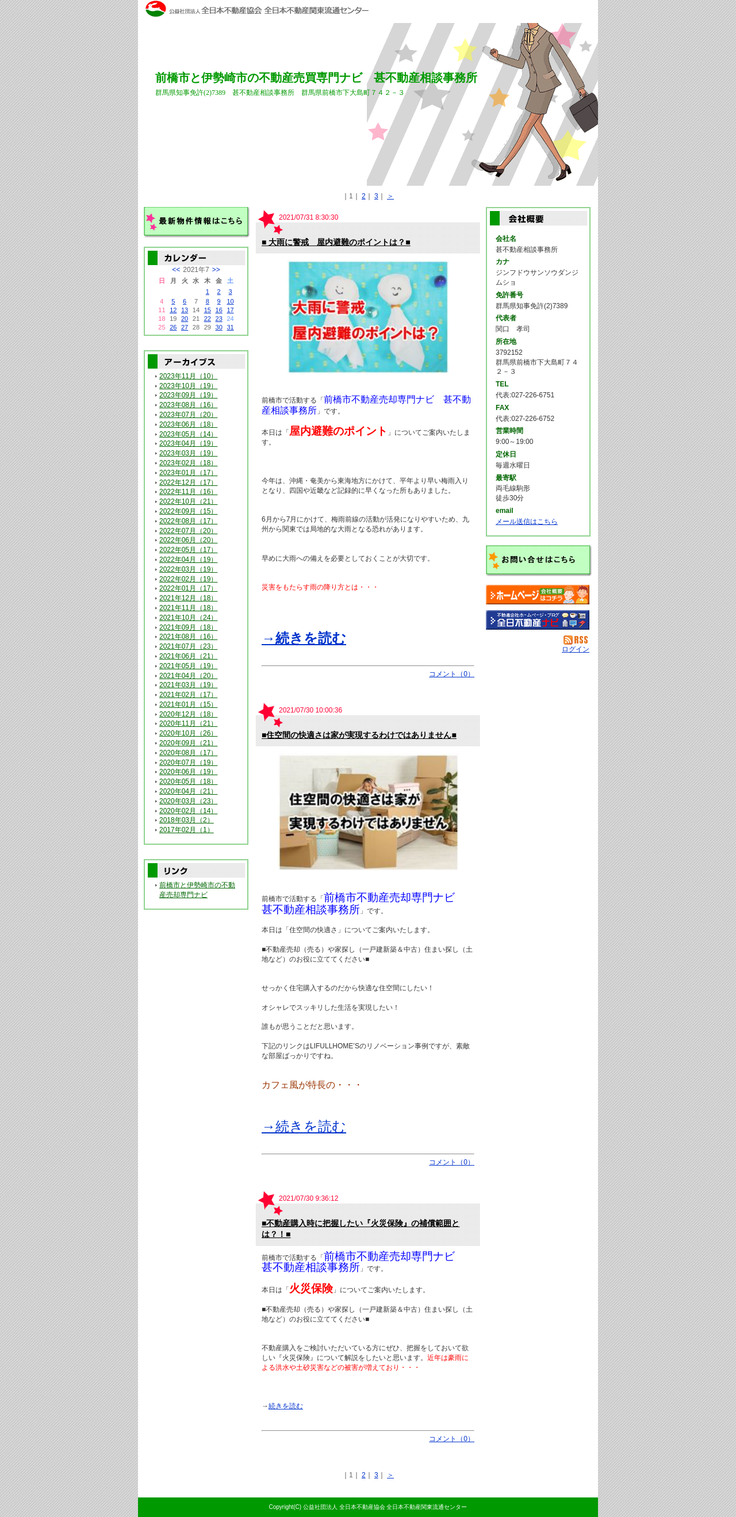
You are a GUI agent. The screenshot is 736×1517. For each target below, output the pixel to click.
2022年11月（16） (188, 492)
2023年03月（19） (188, 453)
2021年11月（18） (188, 608)
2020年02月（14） (188, 811)
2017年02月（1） (186, 830)
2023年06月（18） (188, 424)
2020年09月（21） (188, 743)
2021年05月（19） (188, 666)
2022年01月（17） (188, 588)
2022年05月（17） (188, 550)
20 (184, 318)
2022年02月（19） (188, 579)
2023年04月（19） (188, 443)
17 (230, 310)
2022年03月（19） (188, 569)
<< (176, 270)
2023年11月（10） (188, 376)
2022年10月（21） (188, 501)
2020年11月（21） (188, 723)
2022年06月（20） (188, 540)
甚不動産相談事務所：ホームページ (537, 594)
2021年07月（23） (188, 646)
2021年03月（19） (188, 685)
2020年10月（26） (188, 733)
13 (184, 310)
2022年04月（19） (188, 560)
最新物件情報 (197, 222)
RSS (576, 640)
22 (207, 318)
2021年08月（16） (188, 637)
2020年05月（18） (188, 781)
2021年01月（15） (188, 704)
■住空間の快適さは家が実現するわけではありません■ (359, 735)
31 (230, 327)
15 (207, 310)
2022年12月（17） (188, 482)
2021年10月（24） (188, 618)
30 (219, 327)
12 (173, 310)
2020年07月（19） (188, 762)
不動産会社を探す (537, 620)
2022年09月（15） (188, 511)
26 (173, 327)
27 (184, 327)
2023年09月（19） (188, 395)
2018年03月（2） (186, 820)
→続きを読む (304, 638)
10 (230, 301)
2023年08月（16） (188, 405)
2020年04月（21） (188, 791)
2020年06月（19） (188, 772)
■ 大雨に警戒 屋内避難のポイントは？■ (336, 242)
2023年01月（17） (188, 473)
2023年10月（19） (188, 386)
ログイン (575, 649)
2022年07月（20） (188, 531)
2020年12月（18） (188, 714)
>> (216, 270)
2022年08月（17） (188, 521)
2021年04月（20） (188, 676)
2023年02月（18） (188, 463)
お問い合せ (539, 560)
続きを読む (286, 1406)
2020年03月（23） (188, 801)
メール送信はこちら (527, 522)
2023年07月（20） (188, 415)
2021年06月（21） (188, 656)
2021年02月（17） (188, 695)
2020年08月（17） (188, 753)
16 (219, 310)
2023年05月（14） (188, 434)
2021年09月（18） (188, 627)
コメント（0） (451, 674)
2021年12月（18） (188, 598)
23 (219, 318)
